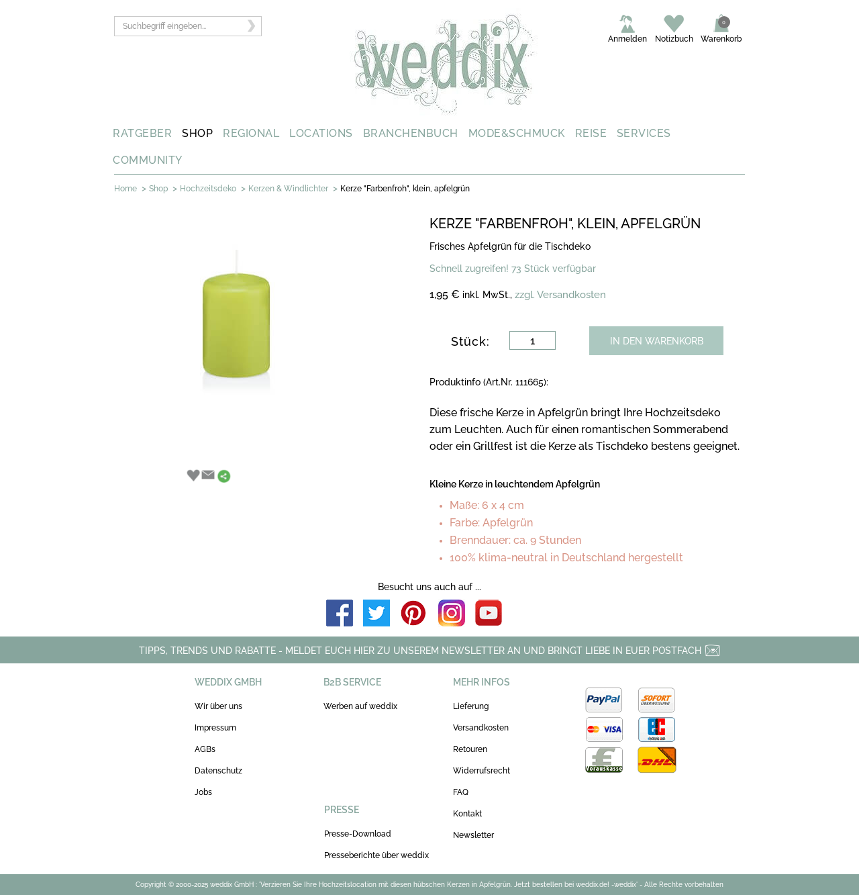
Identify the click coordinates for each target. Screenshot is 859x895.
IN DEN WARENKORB (656, 341)
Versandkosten (481, 728)
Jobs (203, 792)
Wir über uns (218, 706)
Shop (158, 188)
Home (125, 188)
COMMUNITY (148, 160)
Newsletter (473, 835)
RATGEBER (142, 133)
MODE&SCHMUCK (516, 133)
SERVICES (644, 133)
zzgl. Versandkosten (560, 295)
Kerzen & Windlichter (288, 188)
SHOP (197, 133)
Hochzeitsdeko (208, 188)
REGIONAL (251, 133)
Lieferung (471, 706)
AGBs (205, 749)
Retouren (470, 749)
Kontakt (467, 813)
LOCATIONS (321, 133)
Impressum (215, 728)
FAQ (460, 792)
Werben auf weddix (360, 706)
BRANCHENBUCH (410, 133)
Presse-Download (357, 834)
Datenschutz (218, 770)
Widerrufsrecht (481, 770)
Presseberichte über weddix (376, 855)
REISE (591, 133)
